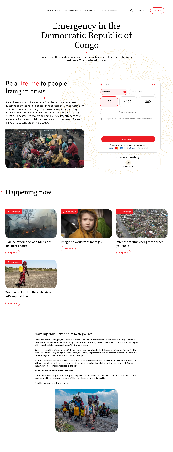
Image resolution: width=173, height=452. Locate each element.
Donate (157, 10)
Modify (154, 85)
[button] (54, 11)
